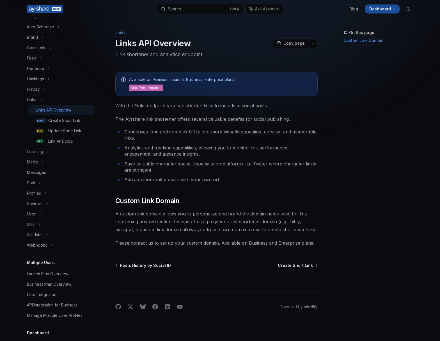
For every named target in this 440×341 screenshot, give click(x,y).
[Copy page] (290, 43)
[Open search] (200, 9)
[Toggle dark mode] (408, 8)
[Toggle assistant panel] (264, 9)
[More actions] (313, 43)
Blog (353, 8)
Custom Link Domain (363, 40)
